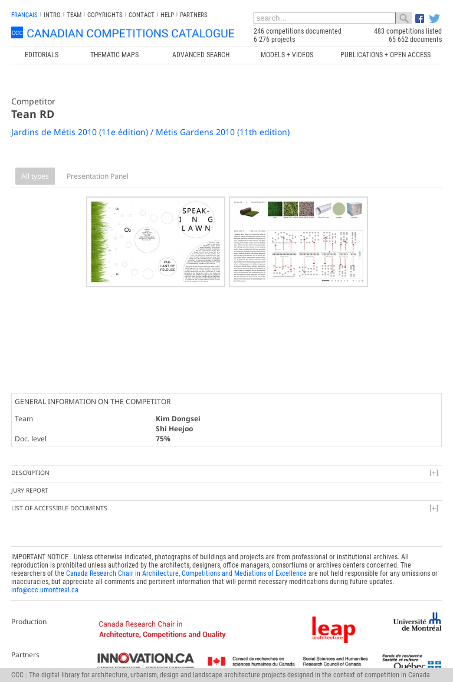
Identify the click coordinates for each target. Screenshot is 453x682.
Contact (142, 15)
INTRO (52, 15)
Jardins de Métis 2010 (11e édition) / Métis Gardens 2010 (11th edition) (150, 131)
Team (74, 15)
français (24, 15)
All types (35, 176)
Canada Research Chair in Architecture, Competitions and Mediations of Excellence (186, 572)
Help (167, 15)
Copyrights (105, 15)
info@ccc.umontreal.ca (44, 588)
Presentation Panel (98, 176)
